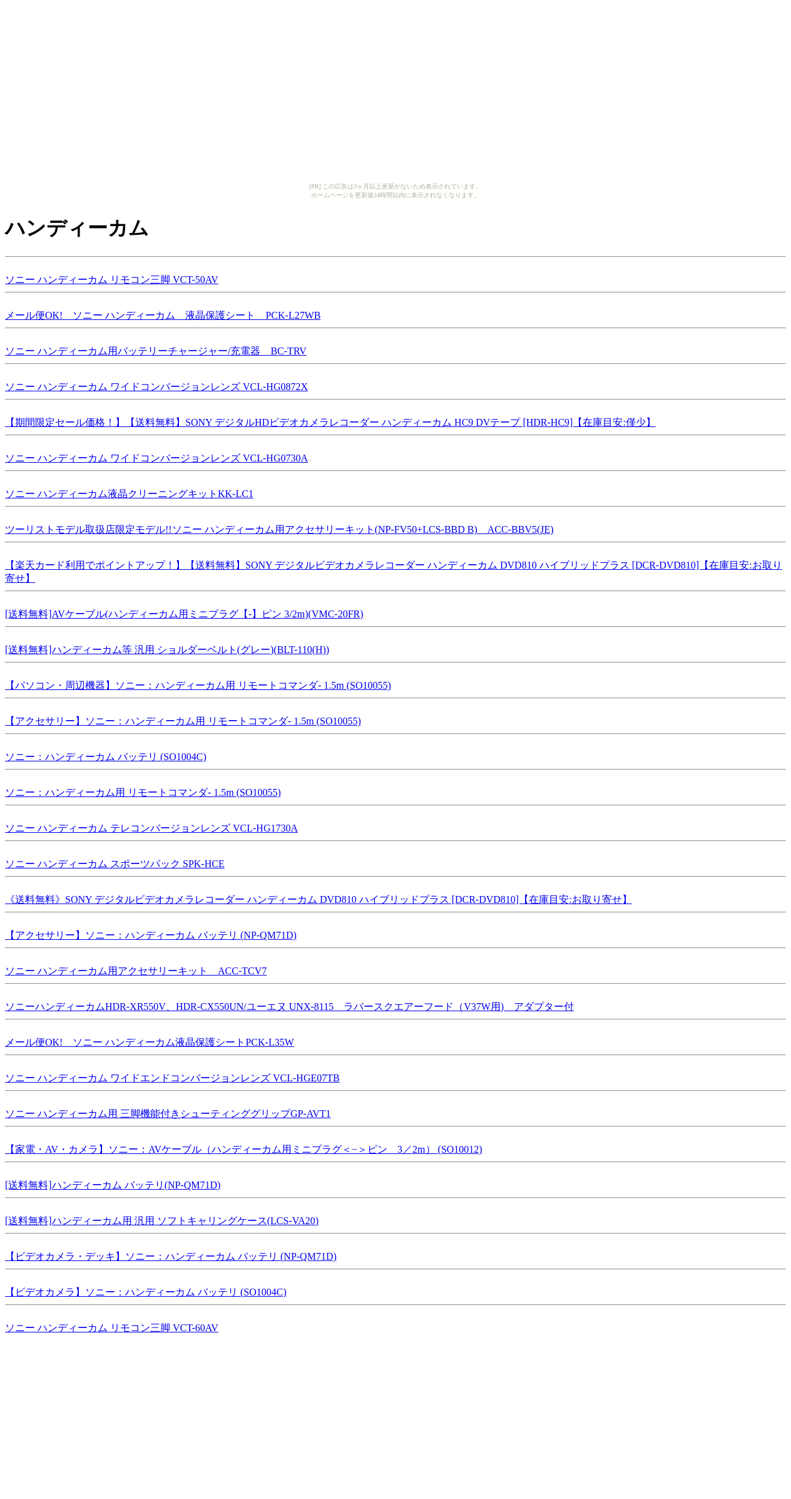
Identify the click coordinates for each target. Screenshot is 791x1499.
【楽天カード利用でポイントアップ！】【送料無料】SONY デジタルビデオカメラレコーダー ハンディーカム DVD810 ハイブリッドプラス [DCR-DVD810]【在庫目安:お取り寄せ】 (393, 570)
